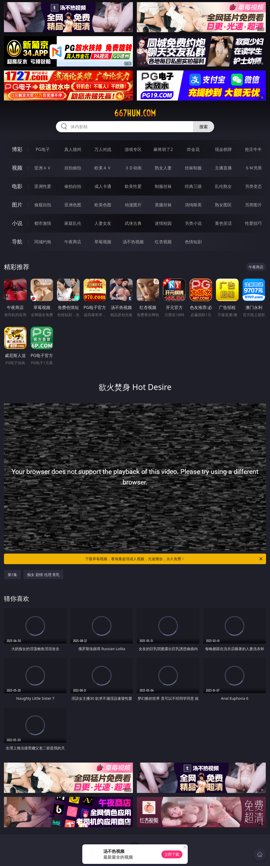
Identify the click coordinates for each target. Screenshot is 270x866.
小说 (17, 223)
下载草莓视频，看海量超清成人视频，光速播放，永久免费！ (174, 559)
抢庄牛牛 (253, 149)
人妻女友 (102, 223)
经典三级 (193, 186)
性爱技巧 (253, 223)
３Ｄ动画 (133, 168)
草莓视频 (102, 242)
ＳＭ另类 (253, 168)
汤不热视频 (133, 242)
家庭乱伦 (72, 223)
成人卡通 (102, 186)
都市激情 (42, 223)
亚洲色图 (72, 205)
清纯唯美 (193, 205)
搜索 (203, 127)
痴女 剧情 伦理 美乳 (43, 574)
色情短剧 (193, 242)
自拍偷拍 (72, 168)
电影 (17, 186)
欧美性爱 (133, 186)
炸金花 (193, 149)
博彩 (17, 149)
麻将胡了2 (163, 149)
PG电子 (43, 149)
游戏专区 (133, 149)
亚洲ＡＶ (42, 168)
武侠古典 (133, 223)
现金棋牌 (223, 149)
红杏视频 (163, 242)
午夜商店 (72, 242)
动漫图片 (133, 205)
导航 (17, 241)
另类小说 (193, 223)
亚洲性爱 (42, 186)
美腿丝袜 (163, 205)
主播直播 (223, 168)
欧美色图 (102, 205)
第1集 (12, 574)
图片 (17, 204)
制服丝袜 (163, 186)
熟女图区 (223, 205)
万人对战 (102, 149)
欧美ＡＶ (102, 168)
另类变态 (253, 186)
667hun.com (135, 113)
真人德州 (72, 149)
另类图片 (253, 205)
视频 (17, 167)
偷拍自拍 (72, 186)
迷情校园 (163, 223)
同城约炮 (42, 242)
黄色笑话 (223, 223)
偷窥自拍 (42, 205)
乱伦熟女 (223, 186)
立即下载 (172, 854)
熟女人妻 (163, 168)
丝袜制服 (193, 168)
